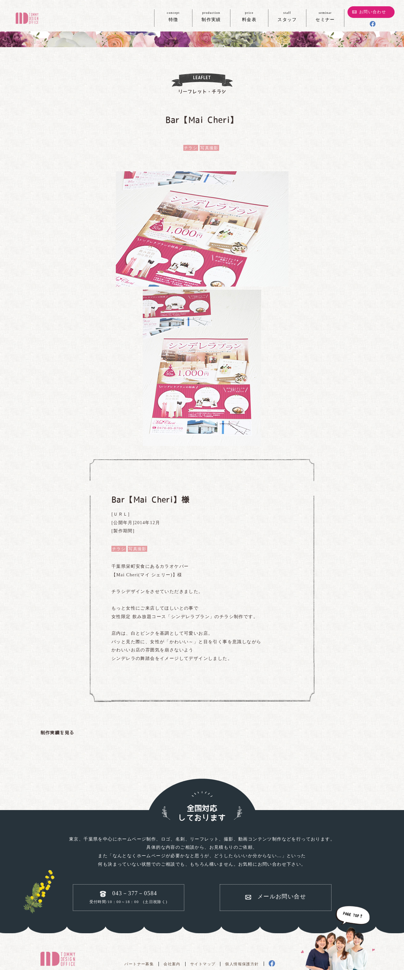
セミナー (325, 16)
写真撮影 (209, 147)
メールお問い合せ (281, 896)
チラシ (190, 147)
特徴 (173, 16)
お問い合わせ (372, 11)
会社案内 (172, 964)
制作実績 (211, 16)
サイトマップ (202, 964)
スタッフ (287, 16)
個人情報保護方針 (242, 964)
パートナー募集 (139, 964)
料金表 (249, 16)
